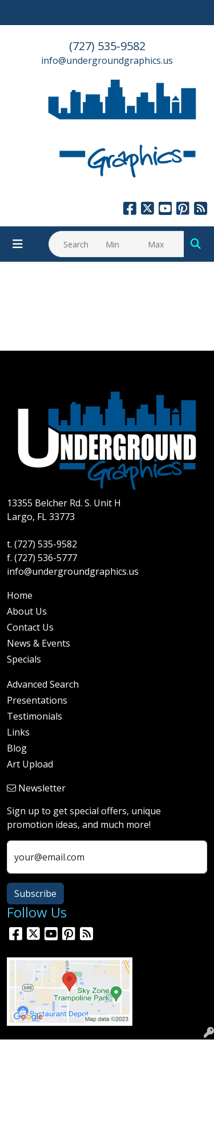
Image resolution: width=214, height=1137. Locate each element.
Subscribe (35, 893)
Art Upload (30, 764)
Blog (17, 748)
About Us (27, 611)
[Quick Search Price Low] (120, 244)
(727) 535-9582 (107, 46)
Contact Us (30, 627)
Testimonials (34, 716)
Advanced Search (43, 684)
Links (18, 732)
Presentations (37, 700)
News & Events (38, 643)
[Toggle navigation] (18, 244)
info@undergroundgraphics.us (107, 60)
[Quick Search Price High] (163, 244)
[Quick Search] (74, 244)
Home (20, 595)
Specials (24, 659)
